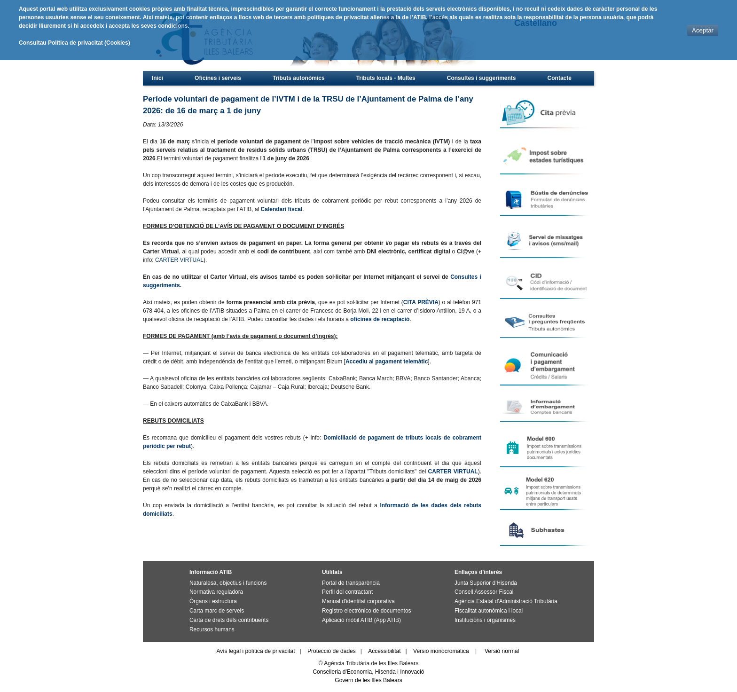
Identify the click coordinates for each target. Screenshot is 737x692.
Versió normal (502, 651)
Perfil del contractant (347, 592)
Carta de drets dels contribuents (228, 620)
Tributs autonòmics (299, 78)
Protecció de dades (331, 651)
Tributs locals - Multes (386, 78)
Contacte (560, 78)
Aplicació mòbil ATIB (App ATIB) (361, 620)
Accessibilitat (384, 651)
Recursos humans (212, 629)
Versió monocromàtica (441, 651)
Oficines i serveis (218, 78)
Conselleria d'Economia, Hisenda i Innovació (368, 671)
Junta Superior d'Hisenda (486, 583)
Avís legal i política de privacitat (255, 651)
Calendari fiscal (282, 209)
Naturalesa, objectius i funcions (228, 583)
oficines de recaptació (379, 319)
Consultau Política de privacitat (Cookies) (74, 42)
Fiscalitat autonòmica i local (489, 610)
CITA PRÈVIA (421, 302)
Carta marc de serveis (216, 610)
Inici (157, 78)
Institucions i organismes (485, 620)
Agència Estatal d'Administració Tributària (506, 601)
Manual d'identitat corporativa (358, 601)
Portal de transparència (351, 583)
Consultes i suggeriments (481, 78)
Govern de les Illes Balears (368, 680)
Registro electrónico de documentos (366, 610)
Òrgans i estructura (213, 601)
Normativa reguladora (216, 592)
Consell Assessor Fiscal (484, 592)
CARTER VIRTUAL (179, 260)
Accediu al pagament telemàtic (386, 361)
